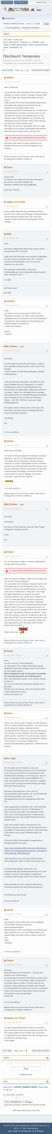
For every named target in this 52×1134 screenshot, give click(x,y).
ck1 (20, 47)
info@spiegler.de (11, 403)
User (5, 1081)
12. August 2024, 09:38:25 (12, 964)
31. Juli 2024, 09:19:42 (11, 305)
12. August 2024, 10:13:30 (12, 1022)
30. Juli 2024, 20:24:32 (11, 206)
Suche (6, 1058)
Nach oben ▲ (44, 1125)
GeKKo (6, 45)
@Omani (8, 930)
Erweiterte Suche (26, 1075)
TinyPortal (6, 1125)
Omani (10, 77)
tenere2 (10, 301)
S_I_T (30, 42)
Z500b (13, 45)
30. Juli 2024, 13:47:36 (11, 82)
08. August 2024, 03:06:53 (12, 762)
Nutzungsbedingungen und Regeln (26, 1125)
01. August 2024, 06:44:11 (12, 508)
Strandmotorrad (41, 45)
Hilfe (12, 1125)
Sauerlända (13, 47)
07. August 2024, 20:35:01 (12, 717)
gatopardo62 (22, 45)
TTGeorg (23, 42)
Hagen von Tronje (16, 202)
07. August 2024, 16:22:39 (12, 655)
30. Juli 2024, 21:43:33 (11, 238)
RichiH (36, 42)
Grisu (9, 167)
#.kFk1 (31, 45)
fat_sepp (11, 758)
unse (42, 42)
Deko (5, 47)
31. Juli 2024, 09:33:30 (11, 350)
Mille (9, 234)
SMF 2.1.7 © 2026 (20, 1128)
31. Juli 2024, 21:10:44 (11, 445)
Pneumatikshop (30, 185)
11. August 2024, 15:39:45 (12, 914)
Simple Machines (32, 1128)
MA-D (5, 42)
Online (6, 34)
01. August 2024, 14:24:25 (12, 556)
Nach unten (7, 70)
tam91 (10, 910)
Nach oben (7, 1051)
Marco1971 (13, 42)
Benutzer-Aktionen (40, 70)
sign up (9, 1090)
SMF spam (16, 1110)
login (46, 1087)
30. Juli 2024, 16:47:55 (11, 171)
